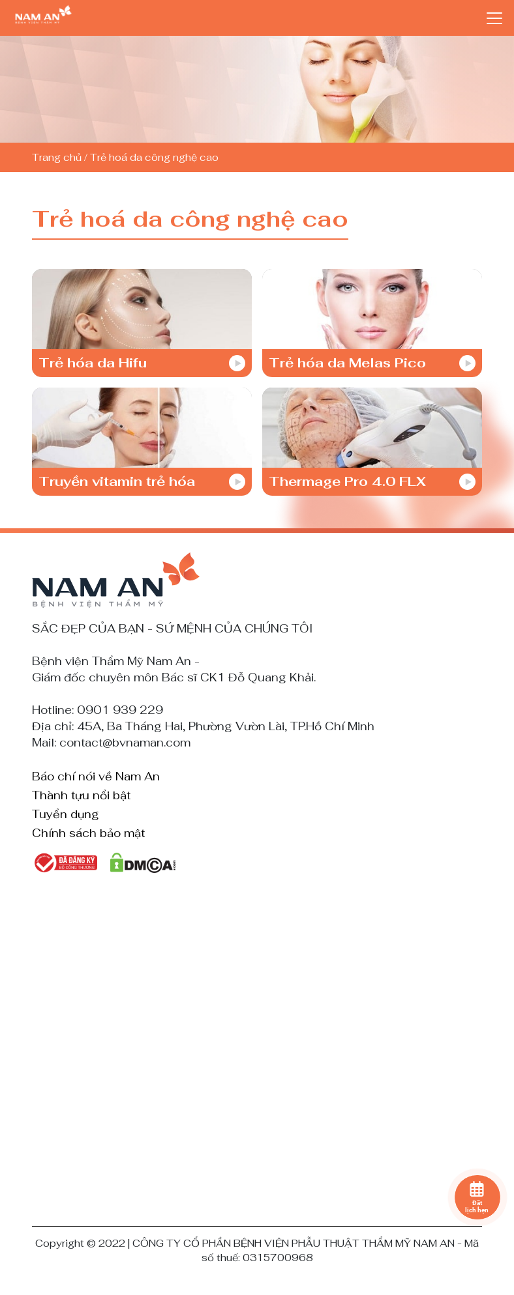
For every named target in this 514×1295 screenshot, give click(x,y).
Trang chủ (57, 157)
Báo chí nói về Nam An (96, 777)
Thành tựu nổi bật (81, 796)
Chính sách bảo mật (88, 833)
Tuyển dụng (65, 814)
